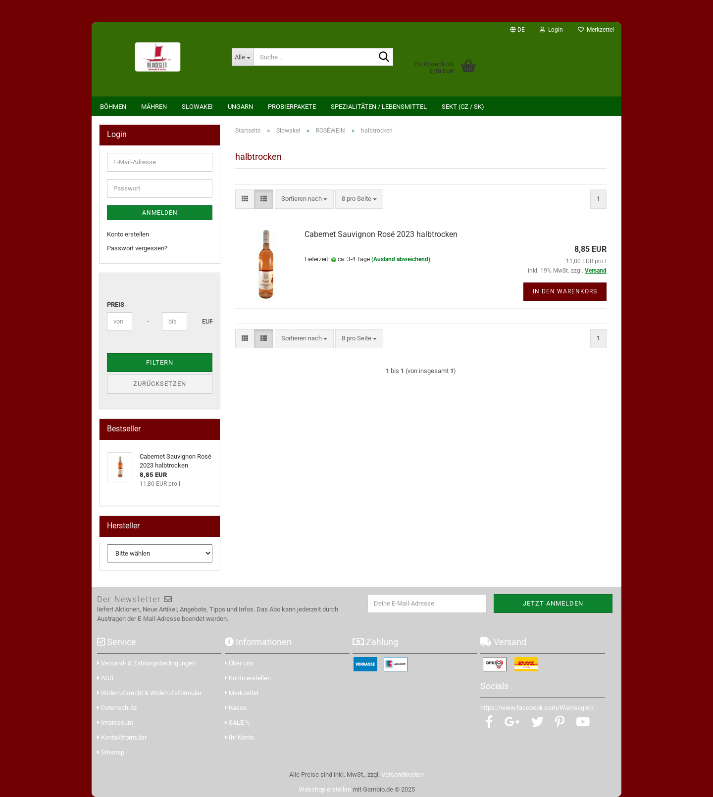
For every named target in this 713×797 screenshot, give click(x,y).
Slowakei (197, 106)
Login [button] (551, 29)
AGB (105, 678)
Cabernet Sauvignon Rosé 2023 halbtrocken (381, 234)
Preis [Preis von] (115, 304)
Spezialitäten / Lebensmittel (379, 106)
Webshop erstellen (325, 789)
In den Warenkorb (565, 291)
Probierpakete (292, 106)
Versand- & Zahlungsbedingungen (146, 663)
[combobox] (304, 199)
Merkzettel (596, 29)
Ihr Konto (239, 737)
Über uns (239, 663)
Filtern (159, 362)
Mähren (154, 106)
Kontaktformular (122, 737)
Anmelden (160, 212)
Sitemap (110, 752)
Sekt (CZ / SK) (463, 106)
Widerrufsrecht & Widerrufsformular (149, 693)
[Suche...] (243, 57)
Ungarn (240, 106)
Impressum (115, 722)
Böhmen (113, 106)
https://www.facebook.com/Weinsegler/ (537, 707)
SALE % (237, 722)
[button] (517, 29)
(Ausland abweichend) (400, 259)
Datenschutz (117, 707)
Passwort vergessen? (137, 248)
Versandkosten (402, 774)
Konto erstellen (128, 234)
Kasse (236, 707)
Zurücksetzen (159, 383)
